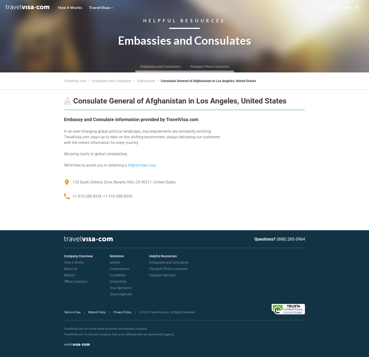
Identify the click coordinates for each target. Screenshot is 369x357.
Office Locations (75, 281)
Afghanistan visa (142, 165)
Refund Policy (97, 312)
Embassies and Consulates (160, 66)
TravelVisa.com (75, 81)
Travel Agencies (121, 294)
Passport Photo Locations (209, 66)
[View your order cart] (357, 7)
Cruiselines (117, 275)
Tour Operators (121, 288)
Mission (69, 275)
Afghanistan (146, 81)
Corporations (119, 269)
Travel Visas (101, 7)
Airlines (115, 262)
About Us (70, 269)
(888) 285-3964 (339, 7)
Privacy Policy (122, 312)
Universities (118, 281)
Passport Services (162, 275)
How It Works (70, 7)
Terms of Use (72, 312)
